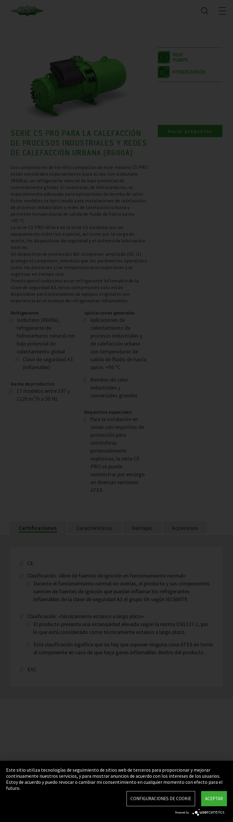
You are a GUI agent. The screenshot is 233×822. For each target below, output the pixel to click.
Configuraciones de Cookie (160, 798)
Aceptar (214, 798)
